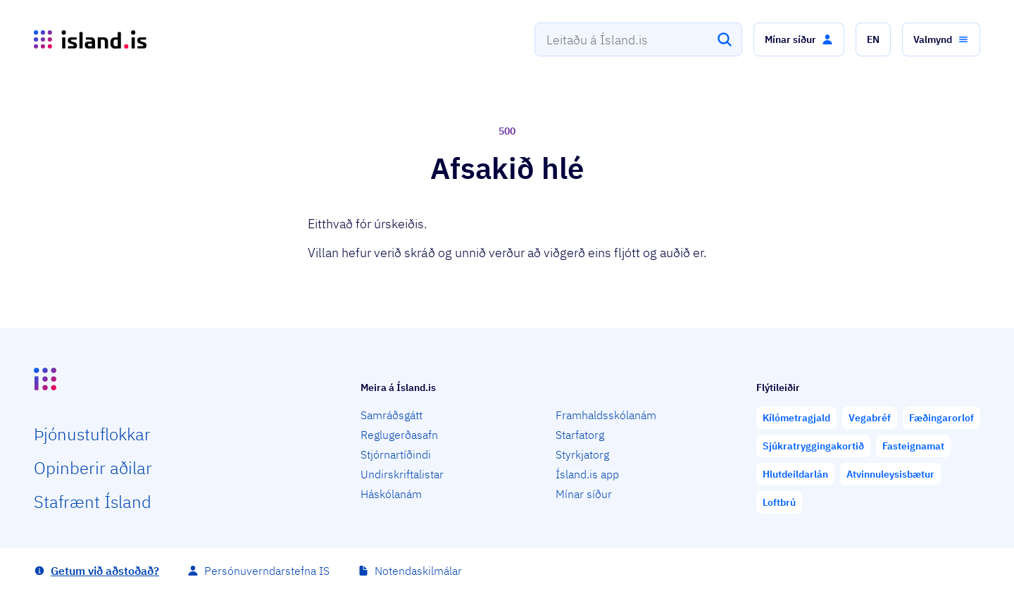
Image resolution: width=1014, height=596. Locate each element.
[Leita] (724, 39)
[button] (798, 39)
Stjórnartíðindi (396, 454)
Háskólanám (391, 494)
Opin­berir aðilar (93, 468)
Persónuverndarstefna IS (267, 571)
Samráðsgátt (392, 415)
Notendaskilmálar (418, 571)
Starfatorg (580, 435)
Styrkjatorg (582, 454)
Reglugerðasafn (399, 435)
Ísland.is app (587, 474)
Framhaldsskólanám (606, 415)
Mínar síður (584, 494)
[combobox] (638, 39)
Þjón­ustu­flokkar (92, 434)
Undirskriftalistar (402, 474)
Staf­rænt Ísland (92, 501)
